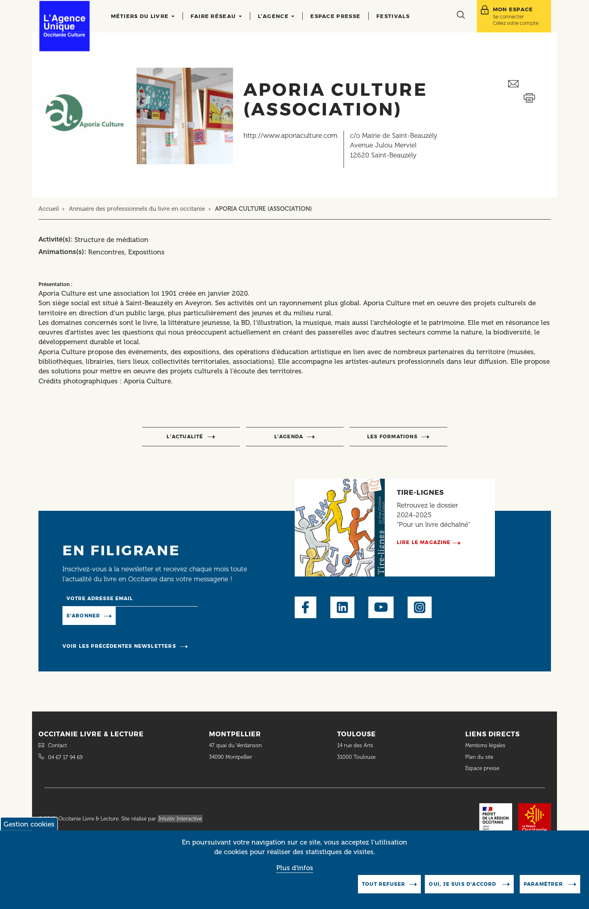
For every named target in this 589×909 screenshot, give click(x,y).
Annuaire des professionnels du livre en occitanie (137, 208)
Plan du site (479, 757)
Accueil (48, 208)
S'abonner (83, 616)
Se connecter (508, 17)
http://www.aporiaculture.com (290, 135)
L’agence (276, 16)
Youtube (381, 607)
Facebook (305, 607)
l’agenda (289, 436)
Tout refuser (383, 884)
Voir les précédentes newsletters (119, 646)
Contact (57, 745)
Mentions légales (486, 745)
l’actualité (185, 436)
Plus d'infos (294, 868)
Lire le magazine (424, 542)
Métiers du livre (143, 16)
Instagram (420, 607)
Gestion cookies (29, 824)
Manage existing (148, 615)
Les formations (392, 436)
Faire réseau (216, 16)
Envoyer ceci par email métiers (529, 84)
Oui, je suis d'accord (463, 884)
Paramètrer (544, 884)
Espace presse (335, 16)
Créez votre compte (516, 23)
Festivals (393, 16)
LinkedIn (342, 607)
